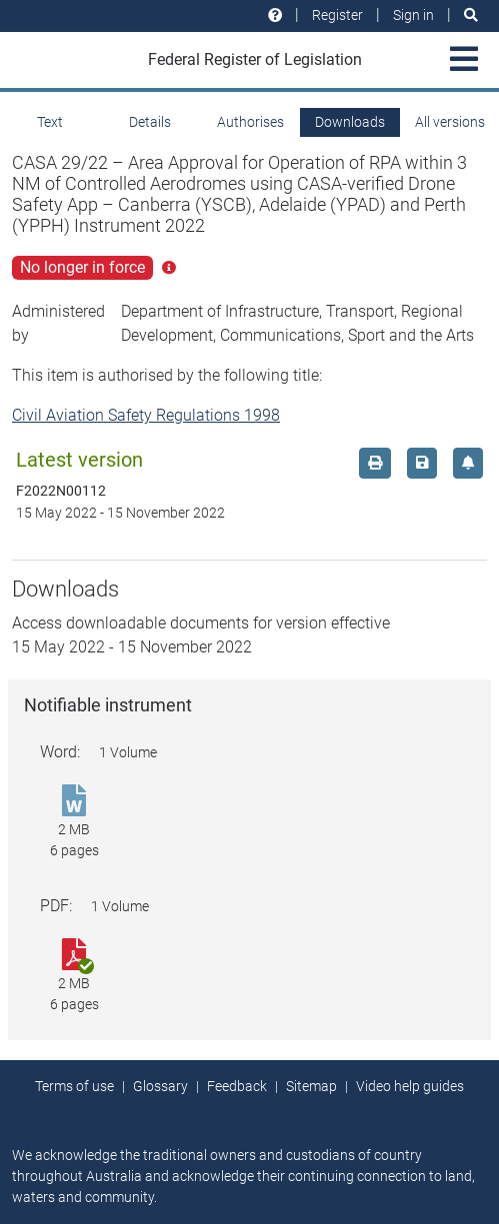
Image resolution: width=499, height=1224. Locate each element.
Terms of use (74, 1086)
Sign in (413, 15)
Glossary (160, 1086)
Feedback (237, 1086)
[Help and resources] (275, 15)
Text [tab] (50, 122)
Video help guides (410, 1086)
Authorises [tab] (250, 122)
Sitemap (311, 1086)
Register (337, 15)
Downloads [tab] (350, 122)
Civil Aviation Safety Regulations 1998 (146, 415)
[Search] (471, 15)
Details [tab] (150, 122)
